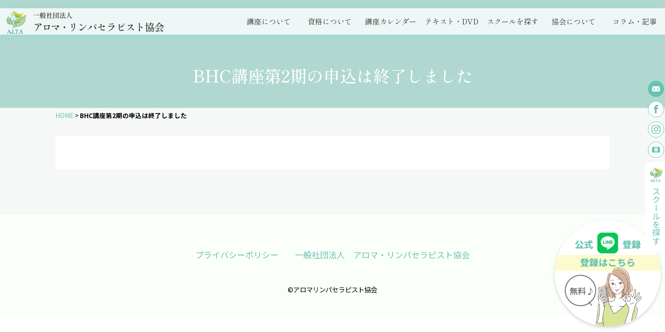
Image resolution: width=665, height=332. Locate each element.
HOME (64, 115)
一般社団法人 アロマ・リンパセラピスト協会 (382, 255)
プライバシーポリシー (236, 255)
